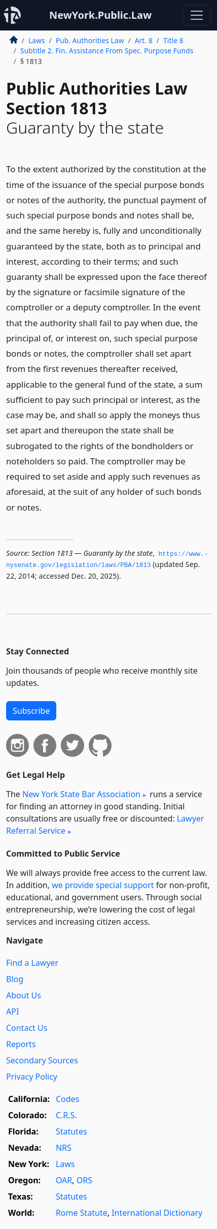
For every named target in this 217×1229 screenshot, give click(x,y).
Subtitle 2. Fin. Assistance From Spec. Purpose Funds (106, 50)
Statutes (71, 1131)
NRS (63, 1147)
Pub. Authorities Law (90, 40)
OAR (64, 1180)
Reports (21, 1044)
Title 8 (173, 40)
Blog (14, 979)
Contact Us (26, 1027)
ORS (84, 1180)
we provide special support (103, 885)
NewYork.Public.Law (100, 15)
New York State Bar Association (81, 794)
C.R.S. (66, 1115)
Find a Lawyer (32, 962)
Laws (36, 40)
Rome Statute (81, 1212)
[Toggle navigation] (197, 15)
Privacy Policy (31, 1076)
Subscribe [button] (31, 710)
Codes (67, 1099)
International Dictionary (157, 1212)
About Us (23, 995)
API (12, 1011)
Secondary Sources (42, 1060)
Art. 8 (144, 40)
